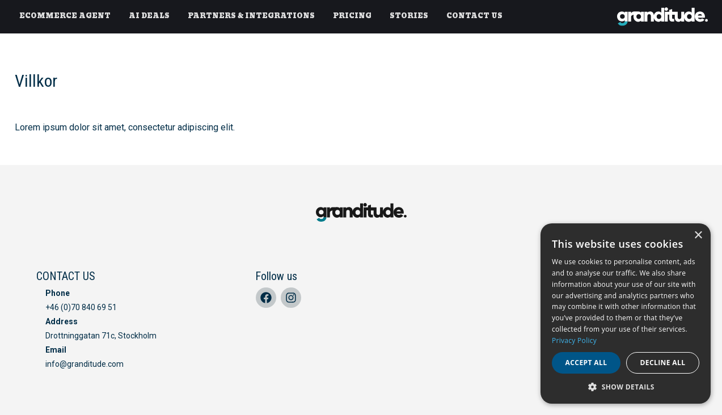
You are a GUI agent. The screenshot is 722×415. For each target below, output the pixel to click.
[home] (662, 16)
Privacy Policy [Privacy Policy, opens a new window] (574, 340)
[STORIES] (409, 16)
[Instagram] (291, 297)
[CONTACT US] (474, 16)
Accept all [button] (586, 362)
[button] (625, 386)
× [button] (698, 235)
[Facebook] (266, 297)
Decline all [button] (663, 362)
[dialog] (626, 313)
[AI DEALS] (149, 16)
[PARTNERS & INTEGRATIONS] (251, 16)
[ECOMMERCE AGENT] (65, 16)
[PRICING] (352, 16)
